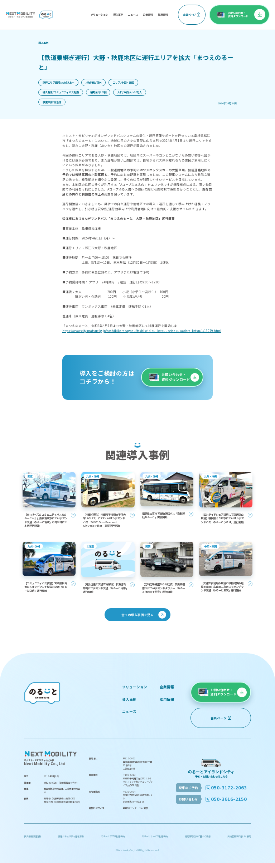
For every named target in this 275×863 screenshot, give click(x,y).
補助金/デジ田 (98, 92)
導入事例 (118, 14)
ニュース (133, 14)
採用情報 (163, 14)
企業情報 (148, 14)
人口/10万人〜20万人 (129, 92)
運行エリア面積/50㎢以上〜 (58, 82)
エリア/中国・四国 (123, 82)
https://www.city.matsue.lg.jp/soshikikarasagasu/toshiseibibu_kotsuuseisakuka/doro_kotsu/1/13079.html (141, 330)
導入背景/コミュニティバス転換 (61, 92)
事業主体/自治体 (52, 102)
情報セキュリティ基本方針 (71, 836)
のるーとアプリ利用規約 (113, 836)
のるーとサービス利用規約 (155, 836)
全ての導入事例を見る (137, 614)
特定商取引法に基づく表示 (198, 836)
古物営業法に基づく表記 (239, 836)
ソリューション (99, 14)
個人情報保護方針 (32, 836)
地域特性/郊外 (94, 82)
